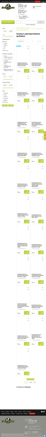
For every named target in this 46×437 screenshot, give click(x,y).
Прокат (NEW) (34, 1)
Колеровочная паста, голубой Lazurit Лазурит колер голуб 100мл (22, 365)
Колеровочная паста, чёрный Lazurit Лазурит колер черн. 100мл (22, 64)
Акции (16, 410)
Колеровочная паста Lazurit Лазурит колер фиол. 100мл (37, 216)
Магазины (26, 412)
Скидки (11, 410)
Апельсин (5, 98)
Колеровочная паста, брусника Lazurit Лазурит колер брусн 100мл (37, 306)
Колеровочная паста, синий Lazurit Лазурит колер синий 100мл (22, 154)
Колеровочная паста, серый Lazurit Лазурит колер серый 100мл (37, 64)
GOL (4, 46)
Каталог (3, 1)
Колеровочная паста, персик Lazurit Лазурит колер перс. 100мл (22, 185)
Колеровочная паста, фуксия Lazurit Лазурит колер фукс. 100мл (37, 245)
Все (34, 380)
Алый (4, 94)
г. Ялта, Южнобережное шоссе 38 (7, 66)
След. (31, 380)
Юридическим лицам (5, 412)
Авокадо (5, 92)
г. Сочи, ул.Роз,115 (7, 58)
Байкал (5, 100)
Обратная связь (22, 18)
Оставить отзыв (25, 1)
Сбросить (11, 105)
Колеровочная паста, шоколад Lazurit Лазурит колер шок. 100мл (37, 93)
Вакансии (13, 412)
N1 (4, 48)
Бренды (6, 1)
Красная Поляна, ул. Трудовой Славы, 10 (8, 69)
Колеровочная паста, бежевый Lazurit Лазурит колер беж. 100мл (37, 154)
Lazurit (5, 41)
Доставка (29, 410)
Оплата (24, 410)
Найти (40, 21)
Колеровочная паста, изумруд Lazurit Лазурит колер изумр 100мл (22, 335)
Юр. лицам (20, 1)
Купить (27, 70)
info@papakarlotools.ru (24, 16)
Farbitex (5, 44)
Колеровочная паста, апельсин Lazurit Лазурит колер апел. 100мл (23, 93)
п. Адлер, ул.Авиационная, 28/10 (7, 62)
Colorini (5, 43)
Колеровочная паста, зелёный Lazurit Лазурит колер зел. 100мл (22, 214)
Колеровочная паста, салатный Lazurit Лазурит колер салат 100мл (37, 275)
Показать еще (30, 377)
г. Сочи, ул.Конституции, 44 (8, 56)
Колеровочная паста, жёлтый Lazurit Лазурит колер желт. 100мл (22, 275)
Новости (20, 410)
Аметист (5, 96)
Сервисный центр (40, 1)
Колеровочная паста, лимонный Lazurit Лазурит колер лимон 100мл (38, 335)
